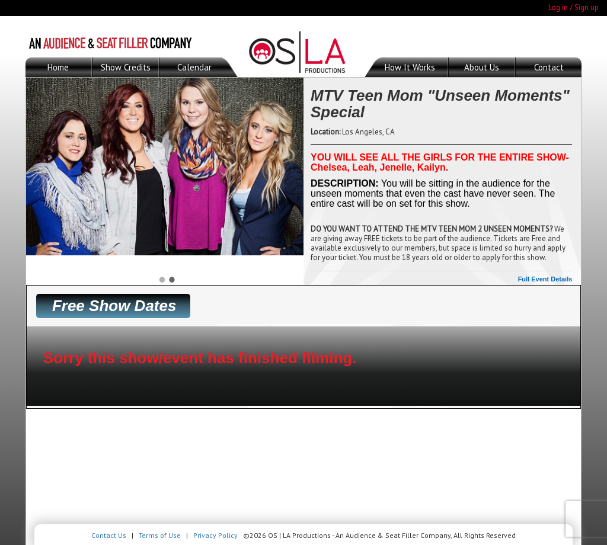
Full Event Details (545, 279)
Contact (549, 67)
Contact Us (108, 535)
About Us (481, 67)
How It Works (410, 67)
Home (58, 67)
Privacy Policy (215, 535)
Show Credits (126, 67)
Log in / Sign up (573, 7)
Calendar (194, 67)
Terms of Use (160, 535)
